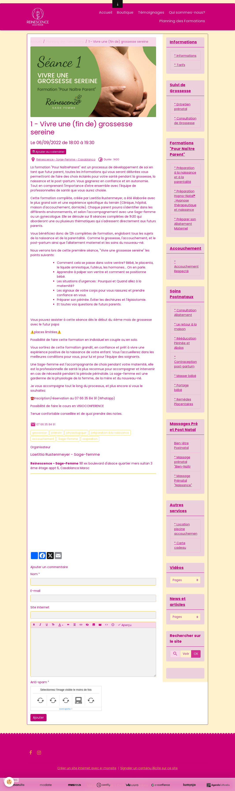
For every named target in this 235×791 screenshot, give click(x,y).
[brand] (38, 17)
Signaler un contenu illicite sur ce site (149, 768)
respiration (89, 439)
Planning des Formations (182, 21)
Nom (34, 574)
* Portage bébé (181, 388)
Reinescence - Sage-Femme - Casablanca (65, 159)
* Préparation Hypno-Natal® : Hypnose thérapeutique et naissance (185, 200)
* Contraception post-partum (185, 362)
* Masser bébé (185, 376)
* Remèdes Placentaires (183, 402)
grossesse (39, 433)
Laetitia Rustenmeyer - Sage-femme (65, 454)
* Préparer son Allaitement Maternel (185, 224)
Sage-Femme (68, 439)
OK (196, 654)
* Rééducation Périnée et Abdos (185, 343)
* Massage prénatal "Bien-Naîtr (182, 462)
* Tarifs (179, 65)
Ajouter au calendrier (48, 152)
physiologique (76, 433)
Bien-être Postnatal (181, 445)
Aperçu (124, 625)
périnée (56, 433)
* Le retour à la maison (185, 327)
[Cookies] (9, 782)
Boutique (125, 12)
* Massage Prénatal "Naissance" (183, 481)
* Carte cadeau (180, 546)
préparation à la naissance (110, 433)
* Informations (185, 55)
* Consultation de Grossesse (185, 120)
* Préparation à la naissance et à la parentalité (185, 175)
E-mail (35, 591)
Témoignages (151, 12)
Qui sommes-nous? (187, 12)
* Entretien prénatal (182, 106)
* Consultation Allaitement (185, 313)
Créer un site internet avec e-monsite (86, 768)
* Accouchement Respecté (186, 266)
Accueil (105, 12)
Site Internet (39, 607)
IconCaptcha (65, 709)
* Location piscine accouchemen (185, 529)
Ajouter (38, 717)
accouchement (43, 439)
